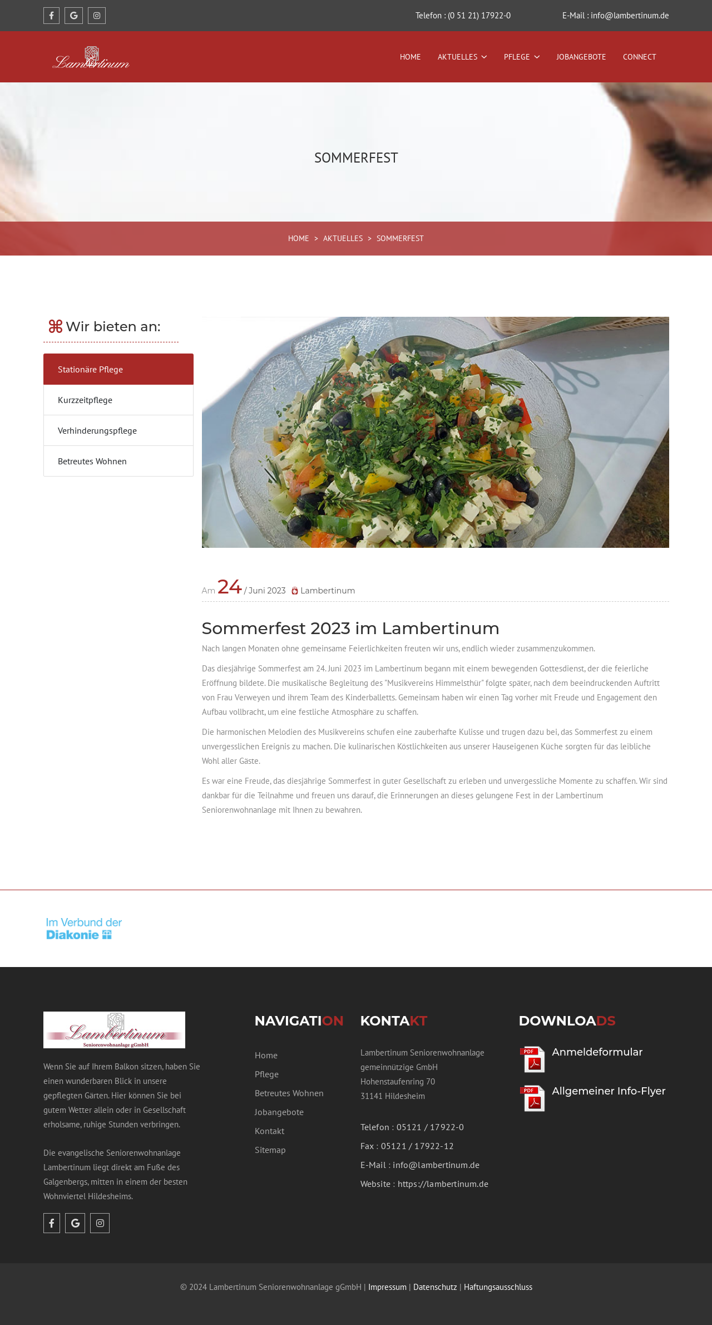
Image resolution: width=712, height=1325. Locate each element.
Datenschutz (435, 1287)
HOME (298, 238)
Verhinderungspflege (97, 430)
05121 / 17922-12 (417, 1145)
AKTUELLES (343, 238)
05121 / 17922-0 (430, 1126)
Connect (639, 57)
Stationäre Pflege (90, 369)
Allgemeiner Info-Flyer (609, 1091)
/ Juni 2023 (251, 591)
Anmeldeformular (597, 1052)
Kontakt (269, 1130)
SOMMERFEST (400, 238)
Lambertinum (323, 591)
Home (410, 57)
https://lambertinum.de (443, 1183)
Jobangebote (581, 57)
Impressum (387, 1287)
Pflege (517, 57)
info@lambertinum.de (436, 1164)
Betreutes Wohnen (92, 461)
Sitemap (270, 1149)
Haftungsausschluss (498, 1287)
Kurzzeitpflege (85, 399)
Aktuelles (457, 57)
